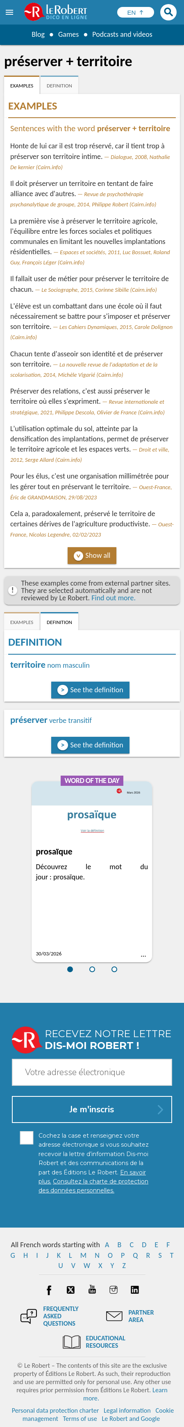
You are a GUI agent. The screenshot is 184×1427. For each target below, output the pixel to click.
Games (68, 34)
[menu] (10, 12)
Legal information (127, 1410)
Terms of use (80, 1419)
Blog (38, 34)
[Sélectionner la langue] (135, 12)
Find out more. (113, 597)
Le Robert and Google (131, 1419)
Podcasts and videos (122, 34)
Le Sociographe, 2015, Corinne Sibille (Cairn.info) (99, 289)
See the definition (96, 689)
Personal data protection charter (55, 1410)
